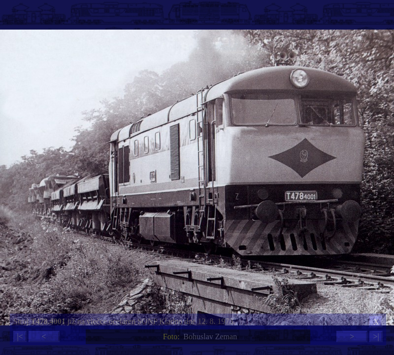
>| (376, 336)
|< (20, 336)
